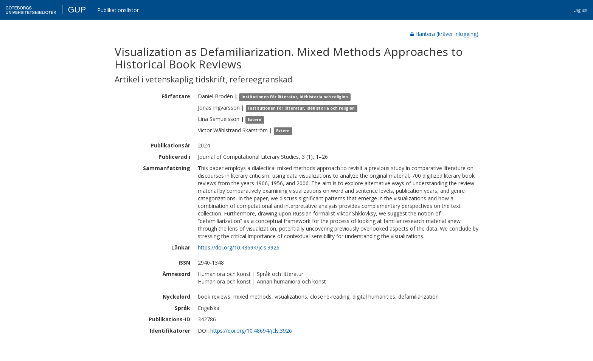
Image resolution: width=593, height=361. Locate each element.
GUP (77, 9)
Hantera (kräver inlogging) (444, 33)
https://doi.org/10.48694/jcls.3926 (238, 247)
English (580, 10)
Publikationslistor (118, 10)
